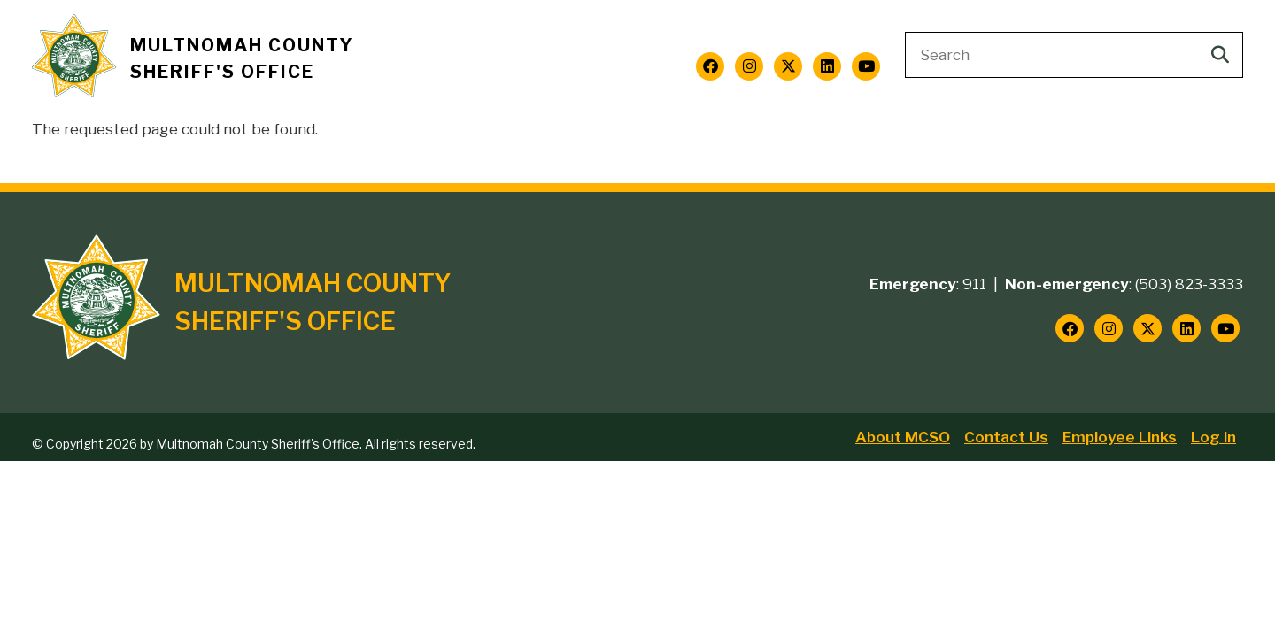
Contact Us (1006, 437)
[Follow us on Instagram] (749, 66)
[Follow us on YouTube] (866, 66)
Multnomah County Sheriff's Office (242, 59)
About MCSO (902, 437)
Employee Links (1119, 437)
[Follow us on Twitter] (788, 66)
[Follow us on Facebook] (710, 66)
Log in (1213, 437)
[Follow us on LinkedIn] (827, 66)
